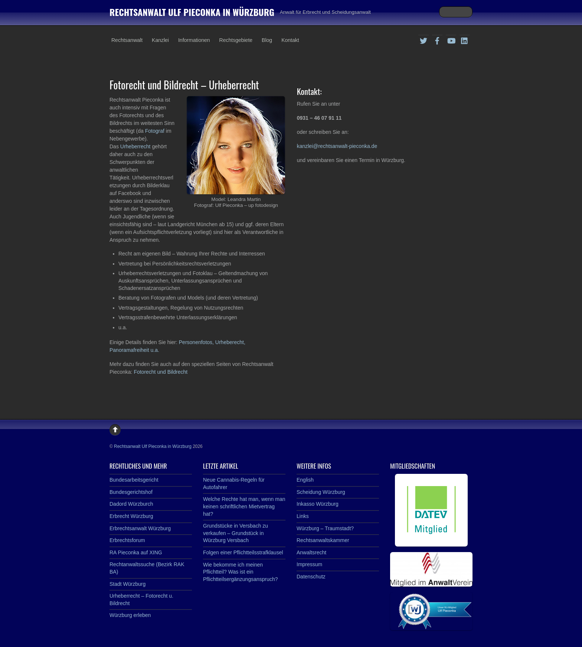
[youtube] (451, 40)
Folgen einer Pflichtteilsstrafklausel (243, 552)
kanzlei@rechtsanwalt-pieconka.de (337, 146)
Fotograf (155, 131)
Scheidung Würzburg (321, 492)
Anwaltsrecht (311, 552)
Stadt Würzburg (127, 584)
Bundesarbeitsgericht (133, 480)
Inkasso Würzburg (318, 504)
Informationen (194, 40)
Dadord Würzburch (131, 504)
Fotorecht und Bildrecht (160, 372)
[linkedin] (465, 40)
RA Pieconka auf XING (135, 552)
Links (303, 516)
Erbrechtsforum (127, 540)
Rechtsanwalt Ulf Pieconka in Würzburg (153, 446)
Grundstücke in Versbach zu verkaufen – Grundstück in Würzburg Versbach (235, 533)
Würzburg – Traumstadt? (325, 528)
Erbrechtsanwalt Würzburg (140, 528)
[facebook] (437, 40)
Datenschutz (311, 577)
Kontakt (290, 40)
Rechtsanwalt (127, 40)
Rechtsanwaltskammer (323, 540)
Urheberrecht (136, 146)
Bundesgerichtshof (131, 492)
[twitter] (423, 40)
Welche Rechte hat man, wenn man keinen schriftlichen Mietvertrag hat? (244, 506)
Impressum (309, 564)
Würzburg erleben (130, 615)
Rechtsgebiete (236, 40)
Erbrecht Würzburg (131, 516)
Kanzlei (160, 40)
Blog (267, 40)
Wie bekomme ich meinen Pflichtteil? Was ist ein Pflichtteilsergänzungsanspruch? (240, 572)
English (305, 480)
